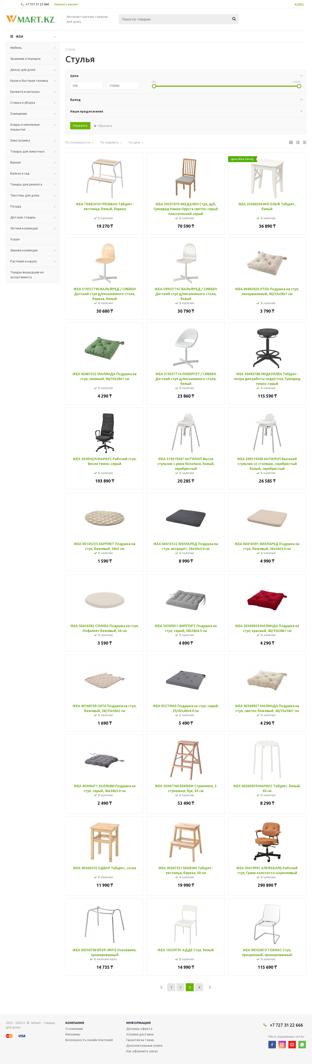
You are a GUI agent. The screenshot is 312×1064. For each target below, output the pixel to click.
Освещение (18, 113)
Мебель (16, 47)
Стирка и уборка (22, 102)
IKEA (19, 36)
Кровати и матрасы (25, 91)
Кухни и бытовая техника (29, 80)
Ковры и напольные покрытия (25, 127)
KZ (297, 4)
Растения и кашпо (23, 261)
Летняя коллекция (24, 228)
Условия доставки (140, 1034)
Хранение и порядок (25, 58)
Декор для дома (22, 69)
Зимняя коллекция (24, 250)
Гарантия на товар (140, 1040)
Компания (74, 1022)
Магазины (72, 1034)
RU (302, 4)
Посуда (15, 206)
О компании (74, 1028)
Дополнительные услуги (144, 1045)
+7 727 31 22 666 (37, 4)
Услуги (15, 239)
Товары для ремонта (26, 184)
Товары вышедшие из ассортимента (27, 274)
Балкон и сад (19, 173)
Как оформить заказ (142, 1051)
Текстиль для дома (24, 195)
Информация (138, 1022)
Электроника (20, 140)
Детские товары (23, 217)
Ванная (15, 162)
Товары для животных (27, 151)
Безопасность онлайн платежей (89, 1040)
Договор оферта (139, 1028)
